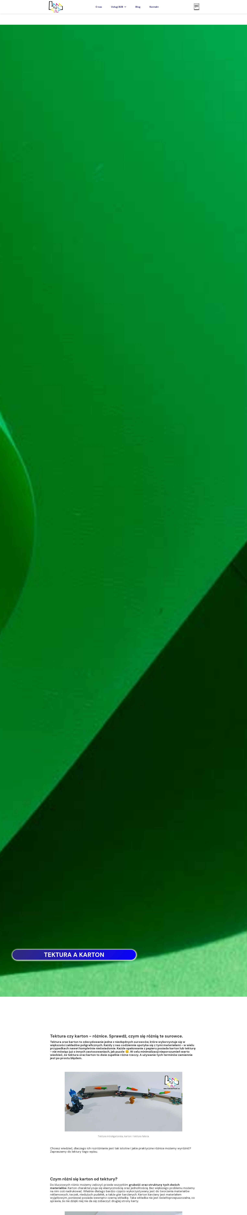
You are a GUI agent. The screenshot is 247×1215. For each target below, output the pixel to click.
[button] (119, 7)
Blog (137, 6)
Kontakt (154, 6)
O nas (99, 6)
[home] (55, 7)
